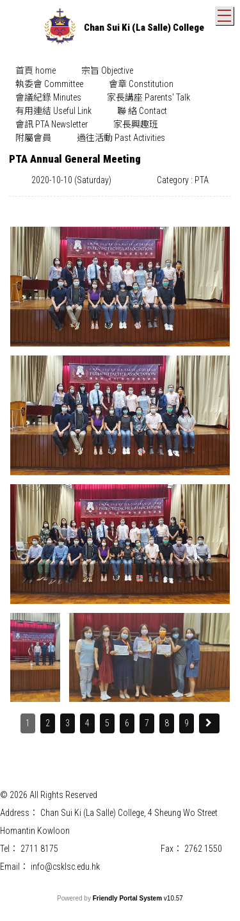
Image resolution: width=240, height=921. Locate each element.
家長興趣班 (135, 124)
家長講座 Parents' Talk (148, 97)
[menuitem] (35, 70)
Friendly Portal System (128, 898)
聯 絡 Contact (142, 111)
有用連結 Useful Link (53, 111)
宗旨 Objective (107, 70)
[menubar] (120, 104)
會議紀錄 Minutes (48, 97)
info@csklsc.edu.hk (65, 866)
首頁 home (35, 70)
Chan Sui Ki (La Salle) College (144, 27)
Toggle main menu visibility (226, 13)
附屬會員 (33, 138)
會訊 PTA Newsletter (51, 124)
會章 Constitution (141, 84)
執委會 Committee (49, 84)
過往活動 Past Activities (121, 138)
